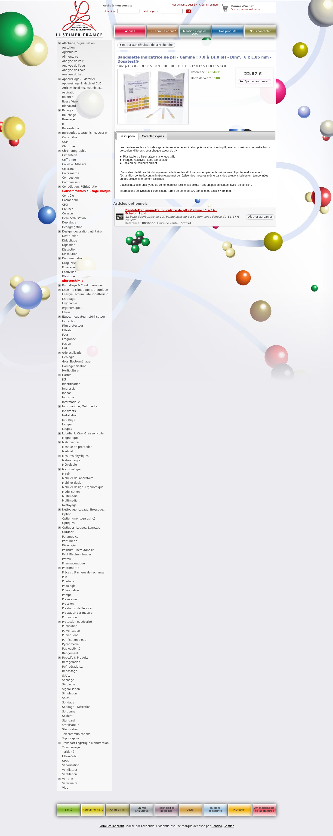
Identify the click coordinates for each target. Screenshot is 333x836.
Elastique (68, 276)
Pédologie (69, 545)
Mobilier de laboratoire (78, 478)
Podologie (69, 586)
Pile (64, 577)
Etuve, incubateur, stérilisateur (83, 316)
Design (190, 809)
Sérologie (68, 684)
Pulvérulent (70, 635)
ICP (64, 379)
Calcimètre (69, 137)
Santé (68, 809)
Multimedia (70, 496)
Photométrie (70, 568)
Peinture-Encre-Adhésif (78, 550)
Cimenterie (69, 155)
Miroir (66, 473)
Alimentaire (70, 56)
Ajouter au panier (254, 81)
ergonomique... (72, 308)
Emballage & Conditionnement (83, 285)
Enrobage (68, 298)
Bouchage (69, 115)
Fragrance (69, 339)
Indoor (66, 393)
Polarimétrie (70, 590)
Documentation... (74, 258)
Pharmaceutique (73, 563)
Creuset (67, 209)
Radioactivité (71, 648)
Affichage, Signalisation (78, 43)
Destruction (70, 236)
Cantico (217, 826)
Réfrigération (71, 662)
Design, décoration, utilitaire (82, 231)
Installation (69, 415)
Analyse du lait (72, 74)
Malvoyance (70, 442)
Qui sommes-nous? (162, 31)
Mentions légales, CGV (195, 33)
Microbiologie (71, 469)
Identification (71, 384)
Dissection (69, 249)
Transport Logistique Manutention (85, 743)
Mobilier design (72, 482)
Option (66, 514)
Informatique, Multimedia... (81, 406)
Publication (69, 626)
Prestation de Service (77, 608)
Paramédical (70, 536)
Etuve (66, 312)
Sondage (68, 702)
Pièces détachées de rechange (83, 572)
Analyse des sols (73, 70)
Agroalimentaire (93, 809)
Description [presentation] (127, 136)
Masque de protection (77, 447)
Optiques (68, 523)
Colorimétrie (70, 173)
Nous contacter (260, 31)
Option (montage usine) (78, 518)
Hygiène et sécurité (215, 809)
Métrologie (69, 464)
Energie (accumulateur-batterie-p (85, 294)
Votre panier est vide (245, 9)
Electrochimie (72, 280)
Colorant (68, 168)
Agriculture (69, 52)
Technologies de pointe (166, 809)
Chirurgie (68, 146)
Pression (68, 603)
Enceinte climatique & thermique (85, 289)
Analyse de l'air (72, 61)
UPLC (65, 760)
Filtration (68, 330)
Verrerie (67, 778)
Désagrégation (72, 227)
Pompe (67, 595)
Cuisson (67, 213)
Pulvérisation (71, 630)
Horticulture (70, 370)
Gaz (65, 348)
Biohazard (69, 106)
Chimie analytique (141, 809)
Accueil (130, 31)
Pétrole (67, 559)
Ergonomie (69, 303)
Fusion (66, 343)
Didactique (69, 240)
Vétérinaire (69, 783)
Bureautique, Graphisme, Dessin (84, 132)
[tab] (127, 136)
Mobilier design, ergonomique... (84, 487)
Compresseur (71, 182)
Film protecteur (72, 325)
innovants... (70, 411)
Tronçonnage (71, 747)
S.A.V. (66, 675)
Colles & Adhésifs (74, 164)
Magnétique (70, 438)
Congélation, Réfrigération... (81, 186)
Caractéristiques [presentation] (153, 136)
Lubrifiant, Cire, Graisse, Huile (83, 433)
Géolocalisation (72, 352)
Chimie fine (117, 809)
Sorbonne (68, 711)
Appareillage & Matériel (78, 79)
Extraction (69, 321)
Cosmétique (70, 200)
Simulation (69, 693)
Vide (65, 787)
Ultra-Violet (70, 756)
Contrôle (68, 195)
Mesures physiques (75, 456)
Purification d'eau (74, 639)
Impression (69, 388)
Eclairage (68, 267)
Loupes (67, 428)
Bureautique (70, 128)
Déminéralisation (74, 218)
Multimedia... (71, 500)
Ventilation (69, 774)
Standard (68, 720)
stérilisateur (70, 725)
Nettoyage (69, 505)
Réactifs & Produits (75, 657)
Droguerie (69, 263)
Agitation (68, 47)
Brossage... (70, 119)
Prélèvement (71, 599)
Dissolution (69, 254)
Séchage (68, 680)
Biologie (67, 110)
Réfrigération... (72, 666)
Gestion (229, 826)
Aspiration (69, 92)
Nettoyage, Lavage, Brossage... (84, 509)
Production (69, 617)
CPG (65, 204)
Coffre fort (69, 159)
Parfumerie (69, 541)
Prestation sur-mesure (77, 612)
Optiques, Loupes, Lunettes (81, 527)
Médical (67, 451)
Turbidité (68, 751)
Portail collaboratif (111, 826)
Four (65, 334)
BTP (65, 124)
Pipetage (68, 581)
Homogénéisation (74, 366)
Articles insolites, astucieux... (82, 88)
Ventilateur (69, 769)
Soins (66, 698)
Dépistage (69, 222)
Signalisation (71, 689)
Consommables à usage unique (86, 191)
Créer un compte (209, 4)
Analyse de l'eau (73, 65)
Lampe (67, 424)
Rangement (70, 653)
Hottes (66, 375)
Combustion (70, 177)
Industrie (68, 397)
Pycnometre (70, 644)
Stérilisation (70, 729)
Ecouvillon (69, 272)
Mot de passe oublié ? (184, 4)
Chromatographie (74, 150)
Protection (239, 809)
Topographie (70, 738)
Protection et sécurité (77, 621)
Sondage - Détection (76, 707)
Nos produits (228, 31)
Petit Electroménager (76, 554)
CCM (65, 141)
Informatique (71, 402)
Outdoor (68, 532)
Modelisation (71, 491)
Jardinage (68, 419)
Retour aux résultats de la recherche (146, 44)
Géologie (68, 357)
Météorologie (71, 460)
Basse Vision (71, 101)
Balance (67, 97)
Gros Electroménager (77, 361)
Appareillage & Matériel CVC (82, 83)
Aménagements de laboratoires (264, 809)
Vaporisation (70, 765)
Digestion (68, 245)
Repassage (69, 671)
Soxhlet (67, 716)
